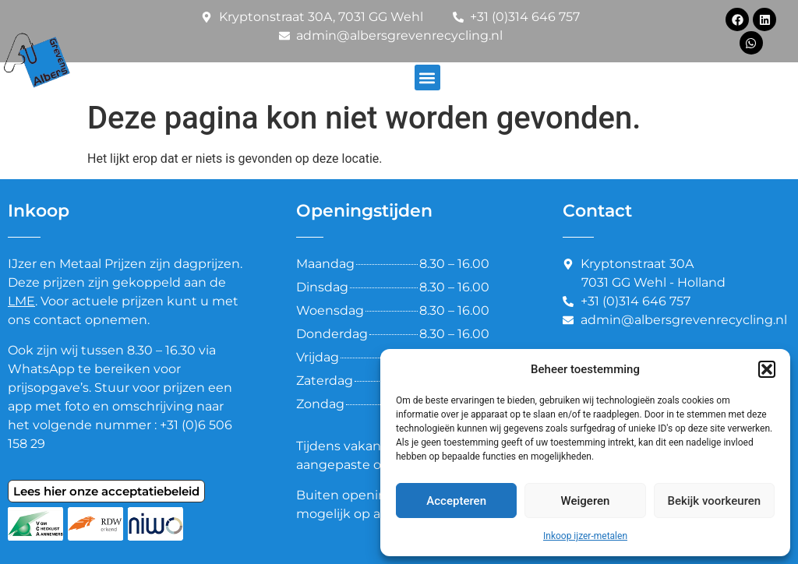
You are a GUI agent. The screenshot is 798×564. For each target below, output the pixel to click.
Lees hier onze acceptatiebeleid (106, 491)
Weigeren (585, 501)
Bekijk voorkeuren (714, 501)
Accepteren (456, 501)
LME (21, 301)
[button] (767, 369)
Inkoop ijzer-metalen (585, 536)
